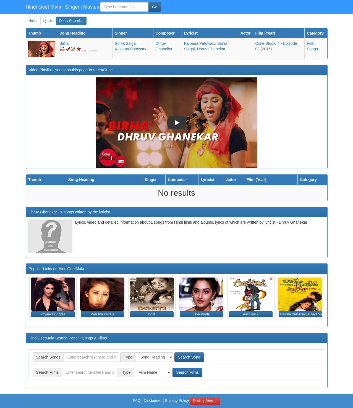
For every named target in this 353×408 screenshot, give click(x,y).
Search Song (189, 357)
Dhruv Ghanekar (71, 21)
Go (154, 7)
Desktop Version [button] (205, 401)
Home (33, 21)
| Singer (71, 7)
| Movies (89, 7)
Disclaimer (153, 400)
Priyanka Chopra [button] (52, 314)
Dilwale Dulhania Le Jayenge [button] (301, 314)
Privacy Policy (177, 400)
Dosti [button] (151, 314)
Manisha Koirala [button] (102, 314)
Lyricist (48, 21)
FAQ (136, 400)
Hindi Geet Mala (43, 7)
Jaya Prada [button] (201, 314)
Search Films (187, 372)
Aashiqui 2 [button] (250, 314)
